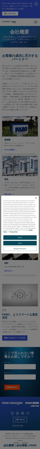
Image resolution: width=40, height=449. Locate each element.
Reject (20, 243)
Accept (20, 237)
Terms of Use (13, 232)
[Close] (36, 198)
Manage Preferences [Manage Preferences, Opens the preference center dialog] (20, 248)
